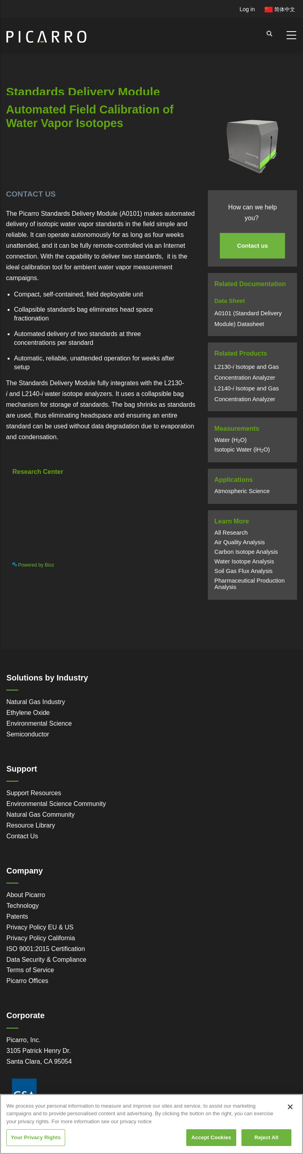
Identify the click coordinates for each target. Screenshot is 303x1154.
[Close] (290, 1107)
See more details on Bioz (162, 563)
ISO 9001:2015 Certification (45, 948)
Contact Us (22, 836)
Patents (17, 916)
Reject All (266, 1137)
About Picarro (25, 894)
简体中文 (280, 9)
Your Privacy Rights (36, 1137)
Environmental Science (39, 723)
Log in (247, 9)
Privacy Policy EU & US (40, 927)
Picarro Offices (27, 980)
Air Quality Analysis (239, 542)
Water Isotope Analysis (244, 561)
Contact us (252, 245)
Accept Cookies (211, 1137)
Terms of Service (30, 970)
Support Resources (33, 793)
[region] (151, 1124)
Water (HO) (230, 440)
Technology (22, 905)
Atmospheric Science (241, 491)
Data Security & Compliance (46, 959)
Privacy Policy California (40, 938)
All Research (230, 532)
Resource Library (30, 825)
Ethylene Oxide (28, 712)
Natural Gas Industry (35, 701)
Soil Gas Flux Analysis (243, 571)
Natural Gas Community (40, 814)
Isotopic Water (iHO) (242, 449)
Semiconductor (27, 734)
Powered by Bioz (24, 165)
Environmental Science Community (56, 803)
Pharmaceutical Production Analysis (249, 583)
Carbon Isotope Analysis (246, 552)
